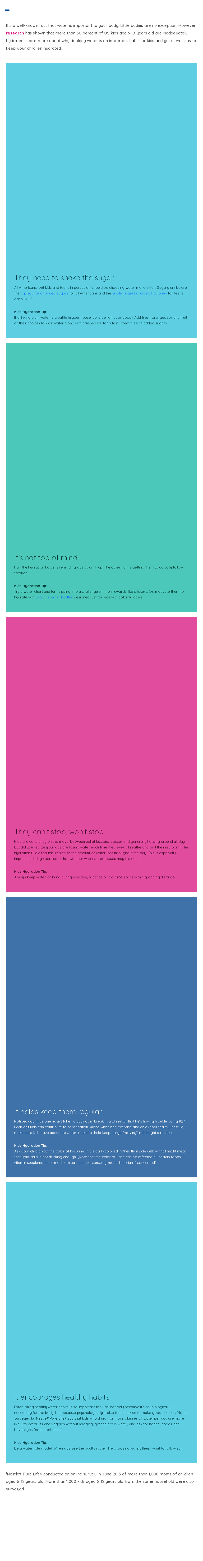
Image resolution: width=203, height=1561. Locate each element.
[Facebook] (9, 1548)
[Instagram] (12, 1548)
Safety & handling (48, 1522)
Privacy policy (19, 1531)
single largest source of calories (139, 293)
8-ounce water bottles (54, 597)
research (15, 32)
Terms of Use (20, 1522)
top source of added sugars (44, 293)
